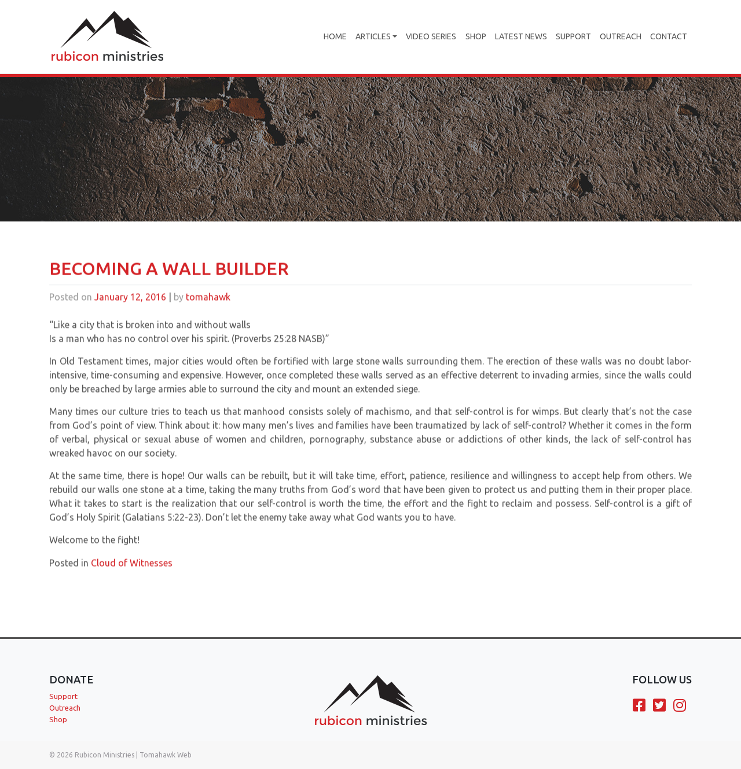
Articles (373, 36)
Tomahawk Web (166, 755)
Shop (475, 36)
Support (573, 36)
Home (335, 36)
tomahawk (208, 303)
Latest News (521, 36)
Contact (668, 36)
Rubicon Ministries (104, 755)
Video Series (431, 36)
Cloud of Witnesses (132, 569)
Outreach (620, 36)
